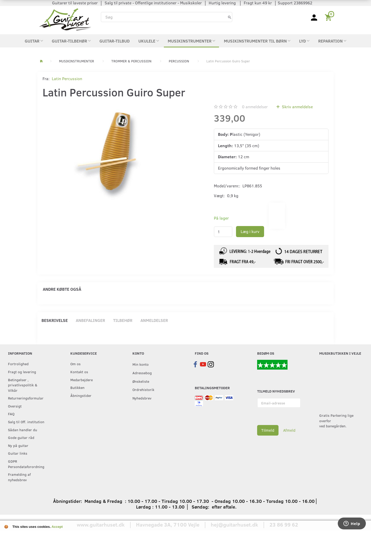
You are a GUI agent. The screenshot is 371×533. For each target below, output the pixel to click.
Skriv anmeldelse (297, 106)
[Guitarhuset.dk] (65, 19)
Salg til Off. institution (26, 421)
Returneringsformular (26, 398)
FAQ (11, 413)
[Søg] (229, 17)
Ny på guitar (18, 445)
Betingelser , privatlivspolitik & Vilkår (22, 385)
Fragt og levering (22, 371)
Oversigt (15, 406)
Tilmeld (267, 430)
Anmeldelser (154, 320)
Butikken (77, 387)
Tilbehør (122, 320)
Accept (57, 527)
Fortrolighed (18, 363)
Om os (75, 363)
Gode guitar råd (21, 437)
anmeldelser (255, 106)
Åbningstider (80, 395)
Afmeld (289, 430)
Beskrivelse (54, 320)
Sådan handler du (22, 429)
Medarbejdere (81, 379)
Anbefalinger (90, 320)
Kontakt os (79, 371)
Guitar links (17, 453)
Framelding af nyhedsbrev (19, 477)
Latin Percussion (67, 78)
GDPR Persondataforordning (26, 464)
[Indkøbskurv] (329, 17)
